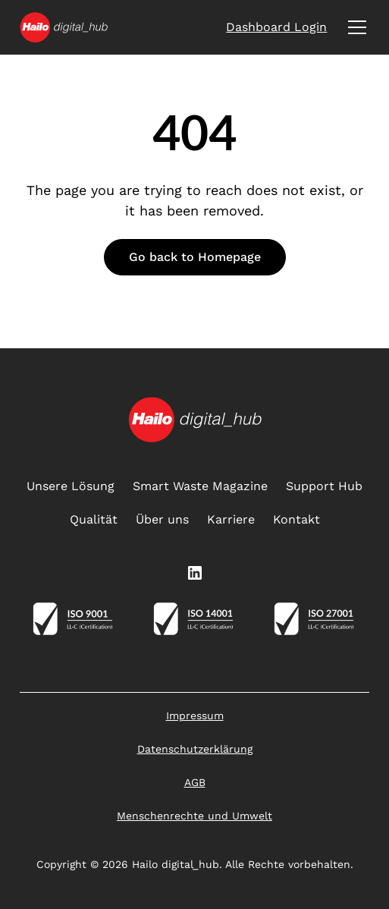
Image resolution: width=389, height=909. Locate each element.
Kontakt (296, 519)
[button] (354, 27)
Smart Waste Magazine (200, 486)
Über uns (162, 519)
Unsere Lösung (71, 486)
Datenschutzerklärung (195, 749)
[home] (64, 27)
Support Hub (324, 486)
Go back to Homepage (195, 257)
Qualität (94, 519)
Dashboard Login (276, 27)
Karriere (231, 519)
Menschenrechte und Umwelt (194, 816)
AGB (194, 782)
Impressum (195, 715)
